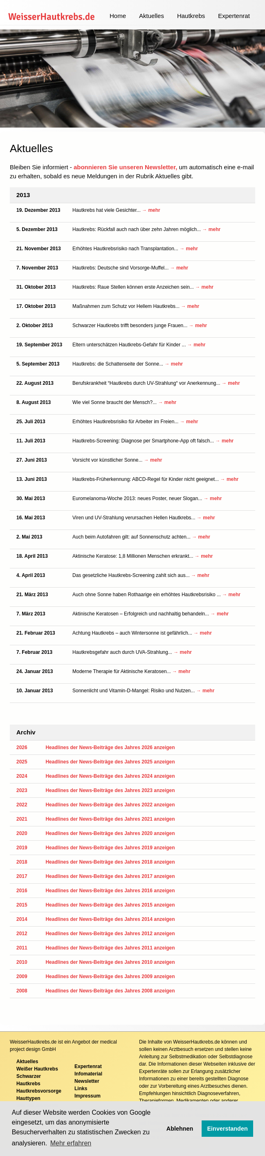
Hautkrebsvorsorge (38, 1091)
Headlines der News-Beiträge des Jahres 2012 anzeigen (110, 933)
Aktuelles (151, 15)
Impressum (87, 1096)
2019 (21, 848)
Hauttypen (28, 1098)
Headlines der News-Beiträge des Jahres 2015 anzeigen (110, 905)
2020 (21, 833)
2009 (21, 976)
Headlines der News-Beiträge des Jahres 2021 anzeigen (110, 819)
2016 (21, 890)
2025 (21, 762)
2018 (21, 862)
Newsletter (86, 1081)
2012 (21, 933)
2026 (21, 747)
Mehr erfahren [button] (71, 1143)
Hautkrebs (191, 15)
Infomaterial (88, 1074)
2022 (21, 805)
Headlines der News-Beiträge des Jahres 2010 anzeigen (110, 962)
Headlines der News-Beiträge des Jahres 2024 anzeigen (110, 776)
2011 (21, 948)
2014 (21, 919)
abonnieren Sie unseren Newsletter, (125, 167)
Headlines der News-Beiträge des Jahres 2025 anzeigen (110, 762)
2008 (21, 991)
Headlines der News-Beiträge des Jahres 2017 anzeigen (110, 876)
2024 (21, 776)
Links (80, 1088)
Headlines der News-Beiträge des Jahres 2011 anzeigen (110, 948)
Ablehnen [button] (179, 1128)
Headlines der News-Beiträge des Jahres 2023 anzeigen (110, 790)
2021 (21, 819)
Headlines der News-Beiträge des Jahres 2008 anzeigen (110, 991)
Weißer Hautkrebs (37, 1069)
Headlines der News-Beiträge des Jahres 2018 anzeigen (110, 862)
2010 (21, 962)
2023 (21, 790)
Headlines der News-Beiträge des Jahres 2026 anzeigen (110, 747)
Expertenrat (234, 15)
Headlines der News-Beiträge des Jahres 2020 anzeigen (110, 833)
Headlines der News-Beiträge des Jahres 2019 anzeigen (110, 848)
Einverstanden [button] (227, 1128)
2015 (21, 905)
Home (118, 15)
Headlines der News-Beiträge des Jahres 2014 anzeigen (110, 919)
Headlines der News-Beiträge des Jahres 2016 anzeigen (110, 890)
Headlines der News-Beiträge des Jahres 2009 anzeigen (110, 976)
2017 (21, 876)
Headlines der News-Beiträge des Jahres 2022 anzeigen (110, 805)
